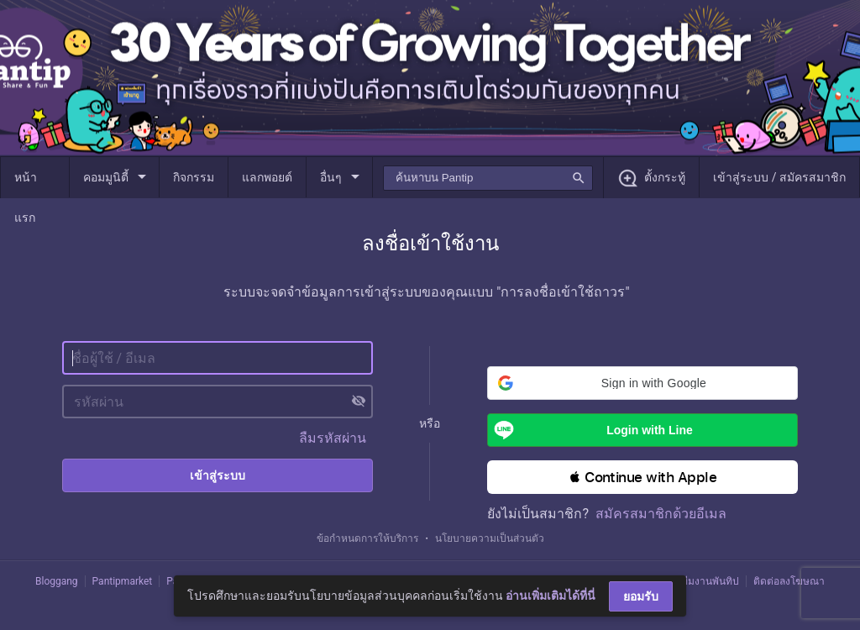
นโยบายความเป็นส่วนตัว (489, 538)
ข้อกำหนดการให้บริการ (367, 538)
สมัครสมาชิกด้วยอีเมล (660, 514)
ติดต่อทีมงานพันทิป (697, 581)
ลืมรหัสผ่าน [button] (332, 438)
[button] (642, 383)
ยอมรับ (640, 596)
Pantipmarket (122, 581)
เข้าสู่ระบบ (217, 475)
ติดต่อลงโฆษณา (789, 581)
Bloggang (56, 581)
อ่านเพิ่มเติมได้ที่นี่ (550, 595)
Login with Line (590, 430)
